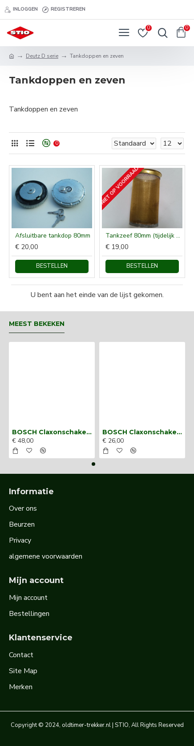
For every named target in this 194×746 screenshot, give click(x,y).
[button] (93, 464)
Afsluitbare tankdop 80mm (52, 236)
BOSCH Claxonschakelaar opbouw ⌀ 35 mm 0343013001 (52, 432)
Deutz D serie (42, 56)
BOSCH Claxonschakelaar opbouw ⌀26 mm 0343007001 (142, 432)
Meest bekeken (37, 324)
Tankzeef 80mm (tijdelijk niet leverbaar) (143, 236)
